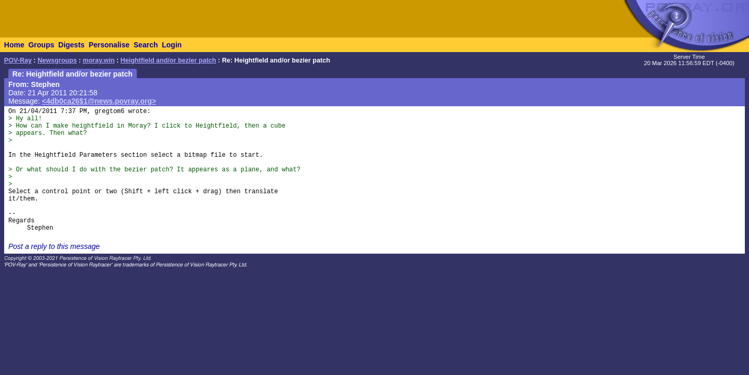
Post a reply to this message (54, 246)
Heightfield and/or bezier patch (168, 60)
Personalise (109, 45)
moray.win (98, 60)
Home (14, 45)
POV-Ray (18, 60)
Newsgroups (57, 60)
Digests (71, 45)
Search (146, 45)
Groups (41, 45)
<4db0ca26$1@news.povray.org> (99, 101)
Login (172, 45)
